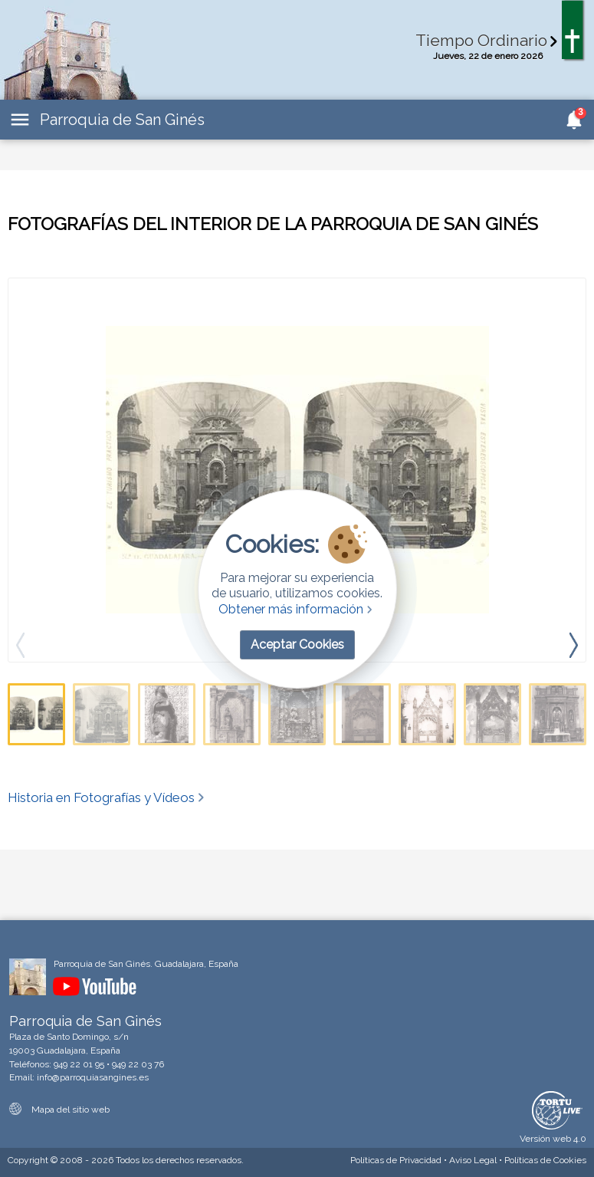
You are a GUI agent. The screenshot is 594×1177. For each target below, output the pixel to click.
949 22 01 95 (79, 1064)
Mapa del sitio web (59, 1109)
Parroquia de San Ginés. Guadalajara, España (146, 963)
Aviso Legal (473, 1160)
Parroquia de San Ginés (122, 119)
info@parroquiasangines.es (93, 1077)
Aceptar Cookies (297, 644)
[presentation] (573, 644)
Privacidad (395, 1160)
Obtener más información (297, 609)
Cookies (545, 1160)
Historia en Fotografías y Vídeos (107, 797)
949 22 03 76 (138, 1064)
